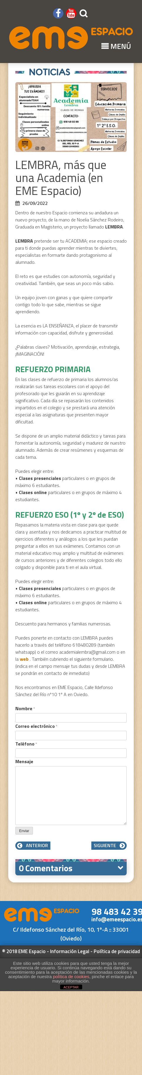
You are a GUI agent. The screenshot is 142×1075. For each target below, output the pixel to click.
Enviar (24, 831)
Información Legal (69, 951)
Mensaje (24, 761)
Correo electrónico (36, 726)
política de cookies (71, 976)
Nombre (25, 708)
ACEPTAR (70, 987)
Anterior (33, 845)
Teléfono (26, 743)
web (25, 658)
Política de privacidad (117, 951)
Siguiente (109, 845)
